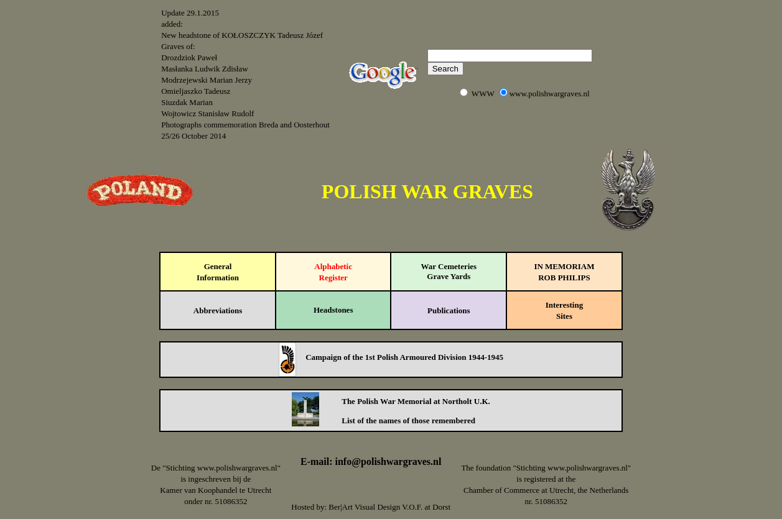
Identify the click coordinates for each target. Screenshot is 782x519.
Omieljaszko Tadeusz (195, 91)
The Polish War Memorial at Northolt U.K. (416, 401)
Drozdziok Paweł (189, 57)
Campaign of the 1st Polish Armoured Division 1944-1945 (404, 357)
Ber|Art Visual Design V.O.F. (375, 507)
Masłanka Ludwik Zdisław (204, 68)
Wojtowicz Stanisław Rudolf (207, 113)
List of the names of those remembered (408, 420)
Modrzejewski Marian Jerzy (206, 80)
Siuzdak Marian (187, 102)
